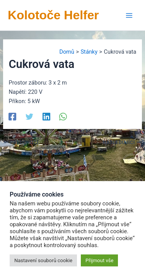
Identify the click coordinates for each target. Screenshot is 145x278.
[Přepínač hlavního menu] (129, 15)
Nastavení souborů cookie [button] (43, 260)
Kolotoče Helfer (53, 15)
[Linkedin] (46, 116)
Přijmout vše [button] (99, 260)
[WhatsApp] (63, 116)
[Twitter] (29, 116)
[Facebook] (12, 116)
